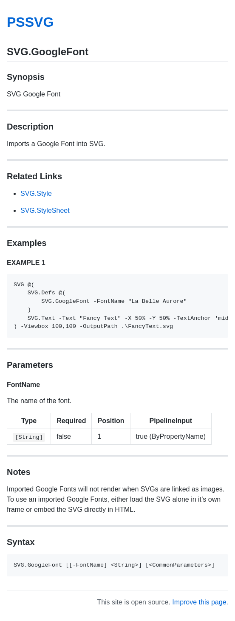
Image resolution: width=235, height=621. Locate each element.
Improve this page (199, 602)
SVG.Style (36, 193)
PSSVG (30, 22)
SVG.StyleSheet (45, 210)
